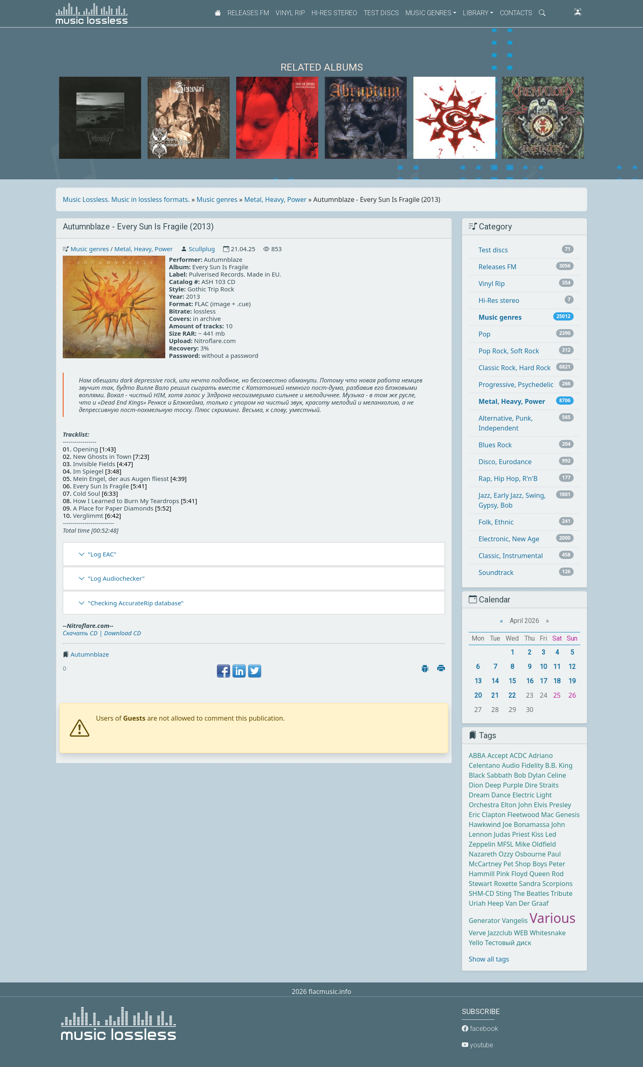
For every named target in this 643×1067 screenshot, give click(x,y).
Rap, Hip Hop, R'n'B (508, 478)
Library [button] (475, 13)
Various (552, 918)
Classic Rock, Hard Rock (515, 367)
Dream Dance (490, 794)
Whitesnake (548, 932)
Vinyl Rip (290, 13)
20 (478, 695)
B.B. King (558, 765)
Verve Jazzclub (490, 932)
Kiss (537, 834)
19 (572, 681)
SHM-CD (481, 893)
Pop (484, 334)
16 (530, 681)
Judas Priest (512, 834)
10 (543, 667)
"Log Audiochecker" (116, 578)
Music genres (216, 199)
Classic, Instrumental (511, 555)
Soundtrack (496, 572)
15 (512, 681)
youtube (477, 1045)
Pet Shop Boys (525, 863)
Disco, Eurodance (505, 461)
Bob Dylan (529, 775)
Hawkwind (485, 824)
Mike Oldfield (535, 844)
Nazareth (483, 854)
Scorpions (558, 883)
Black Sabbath (490, 775)
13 (478, 681)
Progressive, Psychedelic (516, 384)
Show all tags (489, 959)
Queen (539, 873)
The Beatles (531, 893)
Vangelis (515, 920)
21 (495, 695)
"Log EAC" (102, 554)
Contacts (516, 13)
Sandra (530, 883)
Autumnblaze (90, 654)
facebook (480, 1029)
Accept (497, 755)
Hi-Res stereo (334, 13)
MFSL (505, 844)
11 (557, 667)
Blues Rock (495, 444)
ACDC (518, 755)
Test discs (381, 13)
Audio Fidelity (522, 765)
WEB (521, 932)
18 (557, 681)
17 (543, 681)
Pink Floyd (511, 873)
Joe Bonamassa (526, 824)
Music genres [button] (428, 13)
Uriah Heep (486, 903)
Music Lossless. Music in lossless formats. (126, 199)
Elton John (516, 804)
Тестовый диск (508, 942)
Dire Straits (542, 785)
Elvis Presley (552, 804)
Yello (476, 942)
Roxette (505, 883)
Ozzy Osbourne (522, 854)
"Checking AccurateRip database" (135, 603)
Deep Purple (504, 785)
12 (572, 667)
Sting (503, 893)
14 (495, 681)
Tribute (561, 893)
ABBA (477, 755)
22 (512, 695)
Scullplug (202, 249)
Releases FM (248, 13)
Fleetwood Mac (530, 814)
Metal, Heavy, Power (275, 199)
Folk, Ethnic (496, 522)
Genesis (568, 814)
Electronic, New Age (509, 538)
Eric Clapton (487, 814)
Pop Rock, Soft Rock (509, 350)
